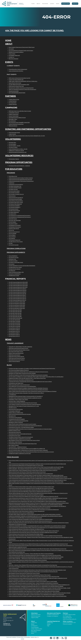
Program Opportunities (18, 162)
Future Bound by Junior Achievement (18, 69)
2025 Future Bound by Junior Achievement (19, 384)
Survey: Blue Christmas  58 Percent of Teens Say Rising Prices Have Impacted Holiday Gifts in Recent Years (35, 558)
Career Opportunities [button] (36, 628)
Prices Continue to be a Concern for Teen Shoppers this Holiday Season (26, 534)
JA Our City (11, 230)
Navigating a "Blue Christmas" (16, 422)
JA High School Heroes (14, 210)
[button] (51, 638)
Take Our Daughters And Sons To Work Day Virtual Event (22, 89)
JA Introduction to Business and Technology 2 (20, 217)
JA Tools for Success (13, 244)
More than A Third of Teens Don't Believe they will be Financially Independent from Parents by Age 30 (33, 496)
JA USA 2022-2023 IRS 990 (15, 311)
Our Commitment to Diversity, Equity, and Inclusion (21, 50)
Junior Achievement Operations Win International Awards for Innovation (26, 494)
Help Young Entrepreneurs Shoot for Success (20, 414)
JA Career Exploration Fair (15, 186)
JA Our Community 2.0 (14, 231)
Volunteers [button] (34, 613)
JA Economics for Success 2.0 (16, 197)
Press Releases (13, 457)
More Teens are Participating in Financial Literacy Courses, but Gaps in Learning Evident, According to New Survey (36, 475)
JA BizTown (11, 182)
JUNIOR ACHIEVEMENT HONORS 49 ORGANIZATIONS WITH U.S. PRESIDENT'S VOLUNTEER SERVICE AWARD (35, 504)
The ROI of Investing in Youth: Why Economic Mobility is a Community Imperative (28, 375)
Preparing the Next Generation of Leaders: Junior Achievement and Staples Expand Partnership (32, 368)
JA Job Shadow (12, 144)
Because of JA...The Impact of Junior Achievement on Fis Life (24, 406)
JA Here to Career (13, 260)
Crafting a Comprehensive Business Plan (18, 420)
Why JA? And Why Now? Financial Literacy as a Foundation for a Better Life (27, 448)
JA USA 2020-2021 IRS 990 (15, 314)
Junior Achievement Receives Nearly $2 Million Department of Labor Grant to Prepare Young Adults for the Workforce (37, 506)
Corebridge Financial (14, 112)
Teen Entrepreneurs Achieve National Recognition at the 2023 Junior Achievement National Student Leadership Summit (38, 578)
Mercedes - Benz (13, 119)
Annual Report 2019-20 (14, 328)
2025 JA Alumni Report (14, 361)
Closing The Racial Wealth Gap (16, 79)
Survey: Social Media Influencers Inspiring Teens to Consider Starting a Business (28, 560)
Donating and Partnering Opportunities (28, 129)
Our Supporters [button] (67, 616)
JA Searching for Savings (14, 269)
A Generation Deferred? (14, 411)
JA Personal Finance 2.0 (14, 240)
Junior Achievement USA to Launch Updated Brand (21, 512)
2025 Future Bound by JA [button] (69, 619)
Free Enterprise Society (14, 132)
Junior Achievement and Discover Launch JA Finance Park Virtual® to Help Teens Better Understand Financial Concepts (38, 498)
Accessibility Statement (14, 55)
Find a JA (75, 3)
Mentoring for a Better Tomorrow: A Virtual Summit (21, 87)
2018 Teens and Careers (14, 354)
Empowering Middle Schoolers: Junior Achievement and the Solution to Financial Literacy (30, 429)
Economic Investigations (14, 273)
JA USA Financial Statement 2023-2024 (18, 283)
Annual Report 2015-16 (14, 334)
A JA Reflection (12, 394)
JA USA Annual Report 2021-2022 (17, 306)
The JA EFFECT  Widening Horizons (18, 447)
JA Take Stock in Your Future (16, 241)
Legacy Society (12, 134)
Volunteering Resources (19, 155)
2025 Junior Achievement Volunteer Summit (19, 78)
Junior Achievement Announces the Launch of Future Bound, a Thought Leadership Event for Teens (33, 532)
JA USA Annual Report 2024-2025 (17, 301)
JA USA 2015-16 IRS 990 (14, 323)
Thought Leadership (15, 343)
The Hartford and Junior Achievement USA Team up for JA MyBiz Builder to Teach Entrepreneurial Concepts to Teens (37, 501)
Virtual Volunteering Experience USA (17, 152)
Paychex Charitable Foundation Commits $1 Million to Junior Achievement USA (28, 579)
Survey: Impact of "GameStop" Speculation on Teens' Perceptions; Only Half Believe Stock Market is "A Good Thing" (36, 594)
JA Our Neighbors (13, 255)
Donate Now (65, 3)
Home (33, 3)
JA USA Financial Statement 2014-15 (17, 298)
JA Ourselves (12, 238)
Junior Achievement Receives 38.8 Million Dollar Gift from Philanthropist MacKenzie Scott (30, 491)
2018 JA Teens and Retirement (16, 353)
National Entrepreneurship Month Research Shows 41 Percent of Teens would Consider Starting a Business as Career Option (39, 503)
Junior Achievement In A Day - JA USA (18, 149)
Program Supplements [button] (53, 614)
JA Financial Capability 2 (14, 207)
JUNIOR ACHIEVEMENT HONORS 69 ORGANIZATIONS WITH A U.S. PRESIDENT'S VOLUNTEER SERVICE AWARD (36, 557)
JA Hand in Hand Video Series (16, 262)
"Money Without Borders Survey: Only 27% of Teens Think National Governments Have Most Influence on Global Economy (38, 493)
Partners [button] (65, 613)
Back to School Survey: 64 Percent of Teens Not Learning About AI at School (27, 472)
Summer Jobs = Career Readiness (17, 401)
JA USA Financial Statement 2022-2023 (18, 285)
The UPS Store (12, 120)
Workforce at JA (13, 407)
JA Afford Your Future (14, 275)
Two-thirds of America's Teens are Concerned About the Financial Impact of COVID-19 (29, 508)
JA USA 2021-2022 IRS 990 (15, 313)
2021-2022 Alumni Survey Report (16, 359)
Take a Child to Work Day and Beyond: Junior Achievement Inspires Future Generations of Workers (32, 391)
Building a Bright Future (14, 430)
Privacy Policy (12, 53)
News (57, 3)
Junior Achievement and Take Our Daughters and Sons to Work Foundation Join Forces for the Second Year (35, 555)
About (38, 3)
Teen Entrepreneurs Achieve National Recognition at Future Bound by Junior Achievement (31, 473)
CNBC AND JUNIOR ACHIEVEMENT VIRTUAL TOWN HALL (23, 81)
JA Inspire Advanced (14, 212)
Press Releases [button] (35, 627)
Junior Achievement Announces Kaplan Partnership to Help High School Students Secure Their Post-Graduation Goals (37, 570)
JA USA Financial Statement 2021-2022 (18, 287)
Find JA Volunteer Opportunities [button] (35, 617)
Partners (10, 96)
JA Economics (12, 195)
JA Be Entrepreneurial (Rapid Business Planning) (20, 179)
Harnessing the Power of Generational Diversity (20, 433)
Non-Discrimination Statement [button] (36, 631)
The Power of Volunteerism (15, 417)
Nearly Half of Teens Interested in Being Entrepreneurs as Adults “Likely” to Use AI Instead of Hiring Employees (35, 535)
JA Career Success (13, 189)
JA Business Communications (16, 184)
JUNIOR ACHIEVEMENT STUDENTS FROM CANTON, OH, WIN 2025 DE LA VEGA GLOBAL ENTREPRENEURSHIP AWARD (38, 476)
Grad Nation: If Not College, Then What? (18, 399)
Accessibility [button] (27, 637)
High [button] (48, 625)
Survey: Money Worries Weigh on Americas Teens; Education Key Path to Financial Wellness (31, 553)
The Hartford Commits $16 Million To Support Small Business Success (25, 517)
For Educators (13, 169)
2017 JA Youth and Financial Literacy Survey (19, 350)
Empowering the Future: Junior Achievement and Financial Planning (25, 425)
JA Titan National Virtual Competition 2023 (19, 84)
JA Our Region (12, 236)
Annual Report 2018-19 (14, 329)
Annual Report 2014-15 (14, 336)
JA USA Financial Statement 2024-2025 (18, 282)
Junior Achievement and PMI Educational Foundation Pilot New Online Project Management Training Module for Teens (37, 480)
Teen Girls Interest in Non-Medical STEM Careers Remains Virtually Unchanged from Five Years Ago (33, 565)
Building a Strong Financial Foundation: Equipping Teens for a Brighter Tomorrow (28, 388)
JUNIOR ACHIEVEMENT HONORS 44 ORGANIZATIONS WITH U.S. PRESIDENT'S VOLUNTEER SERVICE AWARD (35, 516)
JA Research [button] (34, 625)
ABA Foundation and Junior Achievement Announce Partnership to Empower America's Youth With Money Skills (36, 481)
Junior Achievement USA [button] (69, 622)
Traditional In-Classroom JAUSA (16, 150)
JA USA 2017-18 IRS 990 (14, 319)
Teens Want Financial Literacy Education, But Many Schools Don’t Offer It (26, 393)
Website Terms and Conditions (16, 52)
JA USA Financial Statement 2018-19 (17, 292)
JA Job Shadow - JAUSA (14, 145)
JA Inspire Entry (12, 213)
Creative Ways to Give (14, 99)
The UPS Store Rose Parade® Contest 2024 (19, 122)
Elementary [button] (50, 622)
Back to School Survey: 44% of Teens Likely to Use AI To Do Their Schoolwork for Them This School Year (34, 576)
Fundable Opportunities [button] (69, 614)
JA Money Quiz (12, 259)
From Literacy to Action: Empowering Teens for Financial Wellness (25, 404)
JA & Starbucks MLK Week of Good (17, 117)
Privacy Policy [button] (20, 637)
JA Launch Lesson (13, 147)
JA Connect (11, 264)
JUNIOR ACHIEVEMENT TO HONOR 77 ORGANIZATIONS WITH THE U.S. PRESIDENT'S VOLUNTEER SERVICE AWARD (37, 525)
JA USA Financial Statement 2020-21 (17, 288)
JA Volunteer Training (14, 159)
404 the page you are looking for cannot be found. (34, 30)
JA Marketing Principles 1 (15, 225)
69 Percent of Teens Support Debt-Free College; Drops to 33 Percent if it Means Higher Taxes (31, 486)
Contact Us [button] (6, 623)
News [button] (32, 633)
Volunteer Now (12, 142)
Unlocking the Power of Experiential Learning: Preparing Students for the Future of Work (30, 381)
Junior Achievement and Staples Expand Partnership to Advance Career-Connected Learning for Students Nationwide (37, 463)
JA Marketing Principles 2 (15, 227)
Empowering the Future (14, 435)
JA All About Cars (13, 176)
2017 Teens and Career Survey (16, 351)
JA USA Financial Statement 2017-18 (17, 293)
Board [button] (32, 624)
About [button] (33, 621)
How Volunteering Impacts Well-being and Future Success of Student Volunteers (28, 389)
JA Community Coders (14, 191)
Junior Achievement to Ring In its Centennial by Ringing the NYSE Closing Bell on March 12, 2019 (32, 490)
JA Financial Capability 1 (14, 205)
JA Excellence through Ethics (16, 200)
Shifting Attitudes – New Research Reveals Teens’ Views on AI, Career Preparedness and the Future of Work (35, 468)
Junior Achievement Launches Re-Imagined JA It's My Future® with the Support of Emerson (31, 488)
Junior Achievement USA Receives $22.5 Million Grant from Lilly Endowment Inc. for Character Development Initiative (37, 527)
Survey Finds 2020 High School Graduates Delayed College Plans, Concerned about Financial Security (33, 571)
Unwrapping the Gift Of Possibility (17, 419)
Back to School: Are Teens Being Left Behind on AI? (21, 380)
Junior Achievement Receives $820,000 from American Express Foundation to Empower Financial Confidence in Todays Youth (39, 588)
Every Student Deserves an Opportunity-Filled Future (21, 47)
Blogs (9, 365)
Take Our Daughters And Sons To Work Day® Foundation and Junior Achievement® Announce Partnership (35, 589)
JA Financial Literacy (13, 209)
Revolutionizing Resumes (15, 432)
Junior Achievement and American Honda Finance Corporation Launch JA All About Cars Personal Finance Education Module (39, 592)
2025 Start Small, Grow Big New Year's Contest (20, 111)
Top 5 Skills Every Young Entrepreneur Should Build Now (22, 386)
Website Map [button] (34, 637)
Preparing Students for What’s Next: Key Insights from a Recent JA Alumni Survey (28, 371)
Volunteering (13, 139)
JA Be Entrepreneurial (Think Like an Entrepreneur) (21, 181)
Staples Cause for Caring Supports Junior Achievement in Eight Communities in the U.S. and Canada (33, 581)
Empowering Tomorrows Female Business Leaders (21, 427)
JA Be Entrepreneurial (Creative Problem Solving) (21, 178)
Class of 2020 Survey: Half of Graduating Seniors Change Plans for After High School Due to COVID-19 (33, 470)
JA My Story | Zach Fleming (15, 442)
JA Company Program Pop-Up (16, 194)
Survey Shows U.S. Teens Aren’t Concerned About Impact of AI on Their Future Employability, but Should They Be (36, 467)
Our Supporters (12, 102)
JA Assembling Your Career (15, 267)
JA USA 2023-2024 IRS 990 (15, 310)
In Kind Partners (12, 101)
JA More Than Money (14, 228)
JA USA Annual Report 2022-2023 (17, 305)
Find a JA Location (67, 624)
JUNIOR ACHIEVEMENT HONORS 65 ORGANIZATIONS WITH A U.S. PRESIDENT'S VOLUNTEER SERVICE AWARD (36, 586)
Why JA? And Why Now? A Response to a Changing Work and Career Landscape (28, 450)
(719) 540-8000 (7, 625)
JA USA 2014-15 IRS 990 (14, 324)
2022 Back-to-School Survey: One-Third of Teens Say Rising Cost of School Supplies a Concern (31, 451)
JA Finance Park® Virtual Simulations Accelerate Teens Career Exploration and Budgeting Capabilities (33, 583)
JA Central (11, 48)
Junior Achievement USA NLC (16, 71)
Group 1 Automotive (13, 116)
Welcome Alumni (13, 125)
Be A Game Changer (14, 445)
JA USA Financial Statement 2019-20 (17, 290)
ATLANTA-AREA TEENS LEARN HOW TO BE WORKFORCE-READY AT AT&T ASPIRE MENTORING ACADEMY (35, 514)
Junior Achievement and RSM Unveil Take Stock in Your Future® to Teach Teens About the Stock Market (34, 591)
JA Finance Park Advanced (15, 204)
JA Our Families (12, 233)
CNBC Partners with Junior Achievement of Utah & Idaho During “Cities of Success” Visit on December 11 (34, 530)
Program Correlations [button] (52, 616)
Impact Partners (13, 104)
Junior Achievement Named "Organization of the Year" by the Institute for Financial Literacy (31, 519)
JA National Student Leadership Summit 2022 (20, 453)
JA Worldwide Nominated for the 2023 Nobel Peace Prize (23, 443)
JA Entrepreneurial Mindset (15, 199)
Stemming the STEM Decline (16, 409)
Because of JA (12, 415)
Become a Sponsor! (13, 58)
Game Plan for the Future (15, 83)
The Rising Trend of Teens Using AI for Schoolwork (21, 437)
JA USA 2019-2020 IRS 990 (15, 316)
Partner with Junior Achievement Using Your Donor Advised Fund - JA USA (27, 135)
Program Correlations (16, 248)
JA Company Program (14, 192)
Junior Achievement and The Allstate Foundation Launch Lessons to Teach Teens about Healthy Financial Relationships (37, 596)
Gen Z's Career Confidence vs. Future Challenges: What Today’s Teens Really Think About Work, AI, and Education (36, 376)
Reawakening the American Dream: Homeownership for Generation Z (26, 396)
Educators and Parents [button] (54, 613)
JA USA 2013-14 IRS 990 (14, 326)
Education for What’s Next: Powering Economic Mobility (22, 373)
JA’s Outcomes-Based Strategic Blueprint (19, 370)
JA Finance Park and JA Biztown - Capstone (19, 165)
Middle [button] (48, 624)
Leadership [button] (34, 622)
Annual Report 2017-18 (14, 331)
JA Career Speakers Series (15, 187)
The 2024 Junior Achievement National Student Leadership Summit (25, 397)
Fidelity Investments (13, 114)
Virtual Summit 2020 (14, 91)
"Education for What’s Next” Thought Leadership (20, 346)
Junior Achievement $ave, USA (16, 272)
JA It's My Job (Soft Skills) (15, 220)
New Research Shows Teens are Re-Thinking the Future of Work (24, 440)
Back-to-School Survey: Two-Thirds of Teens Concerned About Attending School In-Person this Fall (32, 499)
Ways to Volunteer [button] (36, 614)
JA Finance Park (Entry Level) (16, 202)
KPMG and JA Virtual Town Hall (16, 86)
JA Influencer (12, 270)
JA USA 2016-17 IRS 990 (14, 321)
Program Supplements (16, 252)
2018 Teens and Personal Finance (17, 358)
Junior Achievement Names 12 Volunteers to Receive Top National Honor (26, 529)
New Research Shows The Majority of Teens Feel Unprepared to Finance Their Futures (29, 575)
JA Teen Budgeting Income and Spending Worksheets (22, 265)
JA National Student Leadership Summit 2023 (20, 438)
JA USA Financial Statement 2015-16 (17, 296)
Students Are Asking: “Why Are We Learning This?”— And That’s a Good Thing (27, 378)
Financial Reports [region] (67, 617)
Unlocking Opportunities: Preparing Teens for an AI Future (23, 402)
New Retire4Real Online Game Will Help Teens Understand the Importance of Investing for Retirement (34, 509)
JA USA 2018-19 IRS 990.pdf (15, 318)
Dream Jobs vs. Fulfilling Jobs (16, 412)
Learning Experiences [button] (53, 621)
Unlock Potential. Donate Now (16, 124)
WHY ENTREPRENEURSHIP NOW (17, 92)
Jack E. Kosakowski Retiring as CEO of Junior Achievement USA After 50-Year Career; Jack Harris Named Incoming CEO (37, 548)
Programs (45, 3)
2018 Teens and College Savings (16, 356)
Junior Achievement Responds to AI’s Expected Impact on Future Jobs (26, 465)
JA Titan (11, 243)
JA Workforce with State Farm (16, 383)
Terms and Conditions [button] (11, 637)
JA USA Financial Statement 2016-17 (17, 295)
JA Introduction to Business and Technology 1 (20, 215)
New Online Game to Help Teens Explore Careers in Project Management (26, 511)
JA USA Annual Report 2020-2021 (17, 308)
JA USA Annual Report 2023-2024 (17, 303)
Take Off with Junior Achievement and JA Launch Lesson (22, 424)
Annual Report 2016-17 (14, 332)
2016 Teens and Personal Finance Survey (18, 348)
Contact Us (11, 57)
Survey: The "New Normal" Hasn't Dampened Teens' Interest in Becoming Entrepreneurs (30, 521)
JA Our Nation (12, 235)
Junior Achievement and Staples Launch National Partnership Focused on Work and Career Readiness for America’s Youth (38, 543)
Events (52, 3)
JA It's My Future (13, 218)
